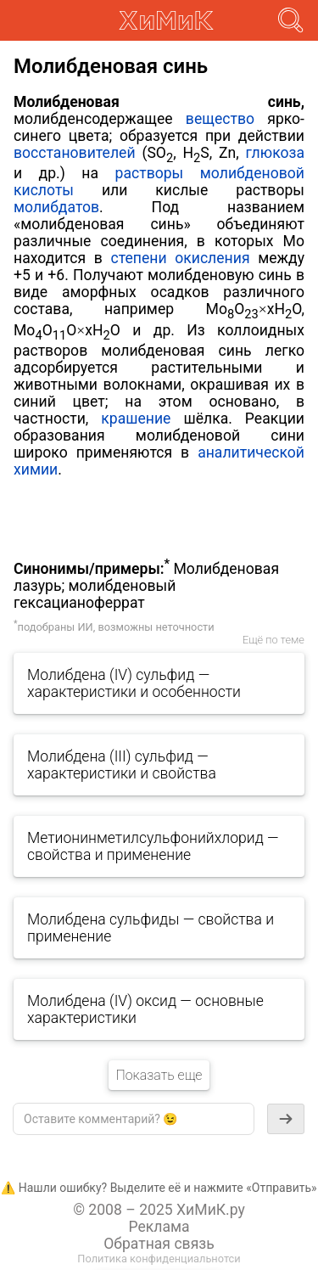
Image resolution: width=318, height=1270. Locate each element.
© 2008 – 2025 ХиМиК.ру (159, 1209)
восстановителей (75, 152)
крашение (135, 418)
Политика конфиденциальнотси (158, 1258)
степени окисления (179, 258)
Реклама (158, 1226)
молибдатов (56, 207)
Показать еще (158, 1075)
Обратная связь (159, 1243)
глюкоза (275, 152)
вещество (220, 118)
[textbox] (134, 1119)
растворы (149, 173)
